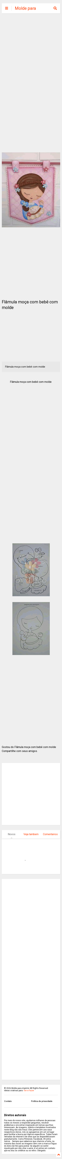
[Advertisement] (31, 49)
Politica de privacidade (41, 1101)
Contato (8, 1101)
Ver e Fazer (29, 1090)
